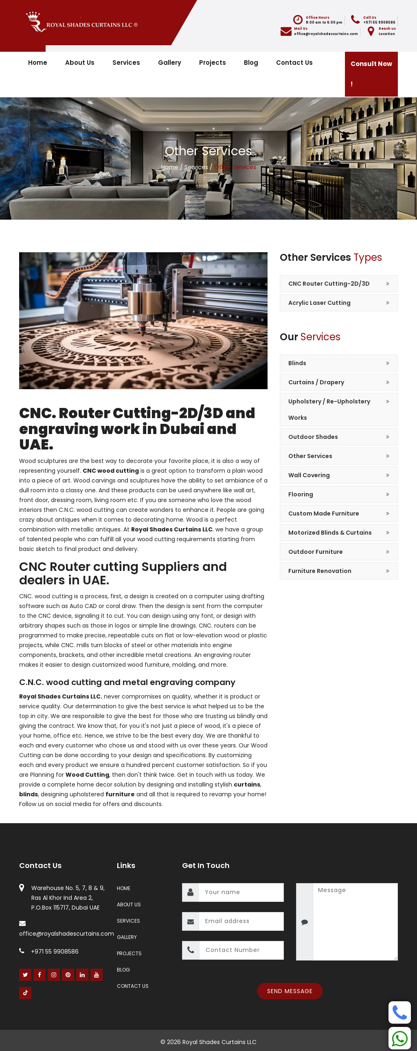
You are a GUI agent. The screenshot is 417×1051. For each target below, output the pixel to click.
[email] (241, 921)
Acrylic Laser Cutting (319, 303)
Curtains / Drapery (316, 382)
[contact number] (241, 950)
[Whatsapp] (399, 1038)
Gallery (169, 62)
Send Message (290, 991)
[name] (241, 892)
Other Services (310, 456)
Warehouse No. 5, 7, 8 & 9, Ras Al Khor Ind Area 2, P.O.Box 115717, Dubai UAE (68, 898)
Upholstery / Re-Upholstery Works (329, 409)
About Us (79, 62)
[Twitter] (25, 975)
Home (37, 62)
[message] (355, 922)
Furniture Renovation (319, 571)
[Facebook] (39, 975)
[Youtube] (96, 975)
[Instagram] (54, 975)
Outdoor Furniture (315, 552)
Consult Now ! (371, 73)
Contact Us (294, 62)
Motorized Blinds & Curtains (330, 533)
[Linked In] (82, 975)
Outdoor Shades (313, 437)
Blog (251, 62)
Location (387, 34)
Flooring (300, 494)
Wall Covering (309, 475)
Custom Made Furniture (323, 513)
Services (126, 62)
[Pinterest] (68, 975)
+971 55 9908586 (49, 951)
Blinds (297, 363)
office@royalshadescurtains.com (326, 34)
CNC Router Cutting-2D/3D (329, 284)
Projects (212, 62)
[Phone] (399, 1012)
